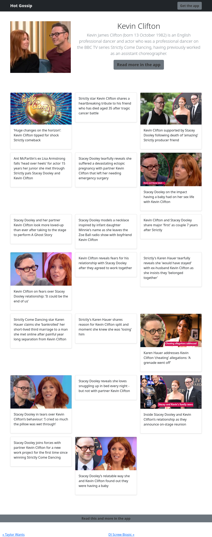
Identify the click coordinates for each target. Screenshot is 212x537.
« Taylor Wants (13, 534)
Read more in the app (139, 64)
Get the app (189, 5)
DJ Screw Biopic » (121, 534)
